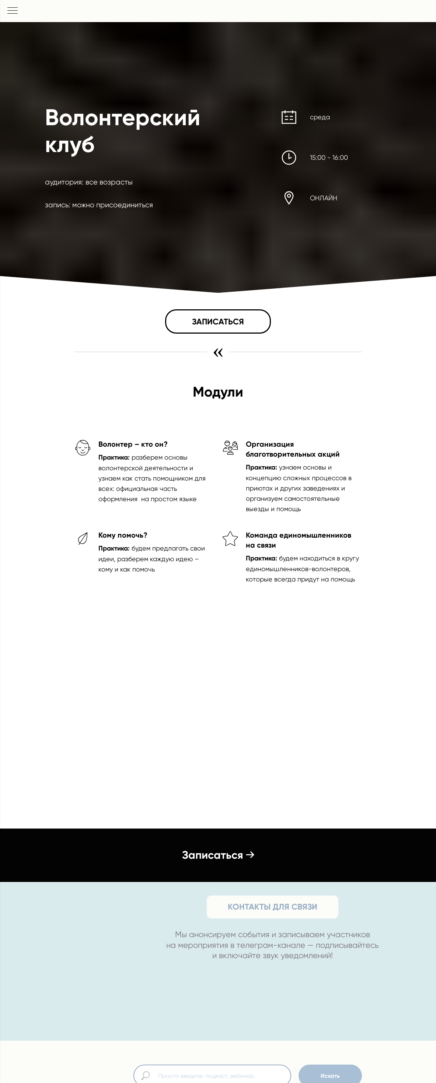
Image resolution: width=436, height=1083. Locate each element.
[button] (218, 321)
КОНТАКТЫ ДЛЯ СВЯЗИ (272, 907)
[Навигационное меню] (12, 11)
